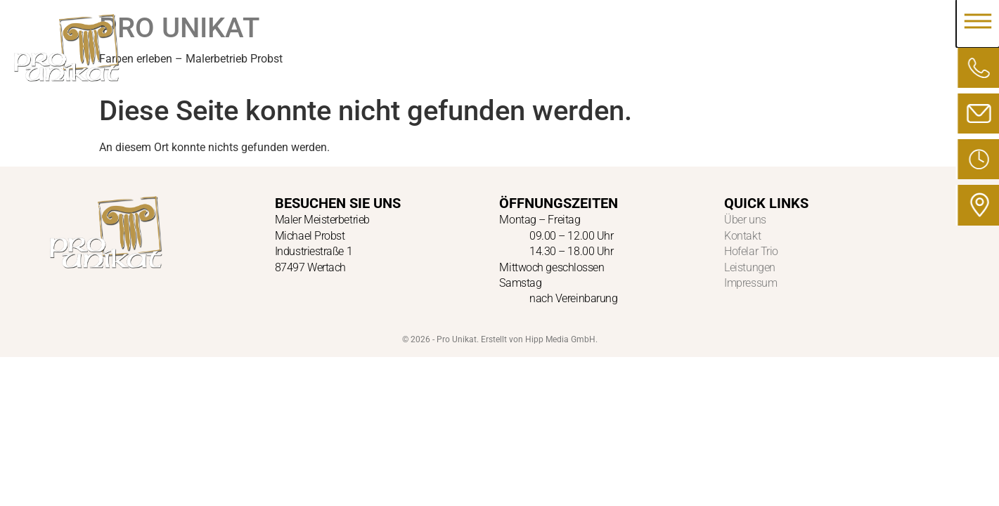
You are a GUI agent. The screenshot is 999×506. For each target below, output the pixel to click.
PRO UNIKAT (179, 27)
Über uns (745, 219)
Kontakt (742, 235)
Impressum (750, 283)
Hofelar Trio (751, 251)
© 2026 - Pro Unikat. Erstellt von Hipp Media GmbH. (500, 339)
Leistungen (749, 267)
